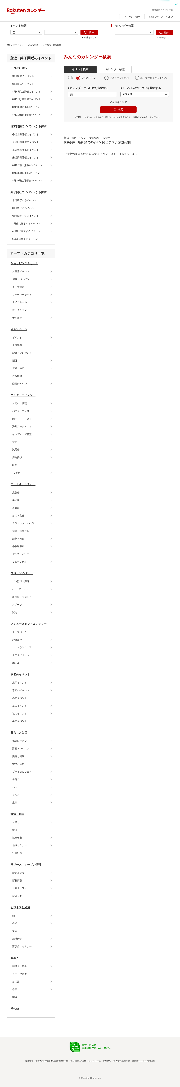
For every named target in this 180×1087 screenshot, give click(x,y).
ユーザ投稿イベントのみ (153, 77)
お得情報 (17, 376)
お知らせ (154, 16)
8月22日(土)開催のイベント (27, 165)
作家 (14, 989)
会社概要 (29, 1061)
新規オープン (19, 888)
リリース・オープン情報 (26, 864)
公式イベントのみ (119, 77)
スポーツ (17, 604)
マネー (16, 931)
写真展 (16, 507)
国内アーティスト (22, 418)
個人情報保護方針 (121, 1061)
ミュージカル (19, 561)
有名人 (15, 958)
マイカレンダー (132, 16)
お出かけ (17, 639)
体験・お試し (19, 368)
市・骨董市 (18, 286)
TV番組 (16, 472)
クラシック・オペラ (23, 523)
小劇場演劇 (18, 546)
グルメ (16, 794)
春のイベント (19, 698)
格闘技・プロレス (22, 597)
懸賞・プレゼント (22, 352)
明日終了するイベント (24, 208)
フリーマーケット (22, 294)
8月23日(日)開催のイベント (27, 173)
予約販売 (17, 317)
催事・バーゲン (20, 279)
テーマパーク (19, 632)
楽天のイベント (20, 383)
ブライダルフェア (22, 771)
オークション (19, 310)
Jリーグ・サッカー (22, 589)
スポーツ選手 (19, 974)
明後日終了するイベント (25, 215)
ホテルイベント (20, 655)
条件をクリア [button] (119, 102)
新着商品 (17, 880)
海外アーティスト (22, 426)
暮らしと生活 (19, 732)
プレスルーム (94, 1061)
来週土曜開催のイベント (25, 149)
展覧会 (16, 492)
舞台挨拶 (17, 457)
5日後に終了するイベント (26, 238)
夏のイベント (19, 705)
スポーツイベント (22, 573)
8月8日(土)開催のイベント (26, 91)
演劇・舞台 (18, 538)
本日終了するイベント (24, 200)
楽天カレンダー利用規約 (143, 1061)
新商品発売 (18, 872)
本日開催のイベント (23, 76)
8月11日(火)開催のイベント (27, 114)
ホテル (16, 662)
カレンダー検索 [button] (115, 69)
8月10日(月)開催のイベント (27, 107)
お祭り (16, 822)
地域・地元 (17, 814)
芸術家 (16, 981)
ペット (16, 787)
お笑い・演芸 (19, 403)
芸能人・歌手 (19, 966)
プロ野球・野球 (20, 581)
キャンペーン (19, 329)
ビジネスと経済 (20, 907)
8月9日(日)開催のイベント (26, 99)
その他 (15, 1008)
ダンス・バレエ (20, 554)
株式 (14, 923)
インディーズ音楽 (22, 434)
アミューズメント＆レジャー (29, 623)
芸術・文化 (18, 515)
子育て (16, 779)
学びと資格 (18, 764)
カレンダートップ (15, 45)
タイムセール (19, 302)
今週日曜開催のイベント (25, 142)
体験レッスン (19, 740)
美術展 (16, 500)
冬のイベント (19, 721)
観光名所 (17, 837)
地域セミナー (19, 845)
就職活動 (17, 938)
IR (13, 915)
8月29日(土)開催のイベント (27, 180)
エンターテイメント (23, 395)
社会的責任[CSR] (78, 1061)
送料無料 (17, 345)
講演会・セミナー (22, 946)
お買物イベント (20, 271)
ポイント (17, 337)
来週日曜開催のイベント (25, 157)
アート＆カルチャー (23, 484)
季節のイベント (20, 674)
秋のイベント (19, 713)
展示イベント (19, 682)
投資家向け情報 (42, 1061)
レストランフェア (22, 647)
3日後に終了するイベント (26, 223)
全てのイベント (89, 77)
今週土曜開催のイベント (25, 134)
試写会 (16, 449)
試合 (14, 612)
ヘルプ (169, 16)
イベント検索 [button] (80, 69)
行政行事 (17, 853)
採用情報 (107, 1061)
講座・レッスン (20, 748)
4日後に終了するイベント (26, 231)
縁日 (14, 830)
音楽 (14, 441)
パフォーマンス (20, 411)
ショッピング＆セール (24, 263)
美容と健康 (18, 756)
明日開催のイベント (23, 84)
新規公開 (17, 896)
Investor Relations (59, 1061)
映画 (14, 465)
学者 (14, 997)
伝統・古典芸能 (20, 530)
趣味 (14, 802)
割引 (14, 360)
